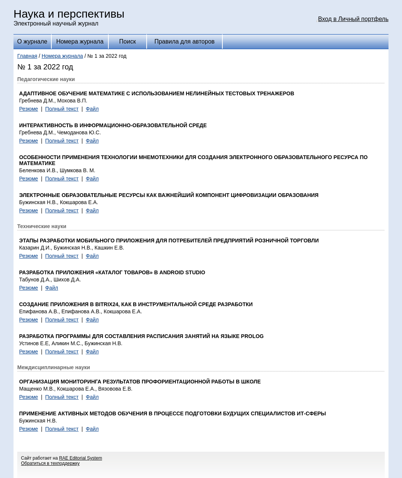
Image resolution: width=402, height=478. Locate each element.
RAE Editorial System (80, 458)
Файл (92, 109)
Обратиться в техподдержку (50, 463)
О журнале (32, 41)
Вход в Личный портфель (353, 19)
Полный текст (62, 109)
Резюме (28, 109)
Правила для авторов (184, 41)
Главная (27, 56)
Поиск (127, 41)
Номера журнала (80, 41)
